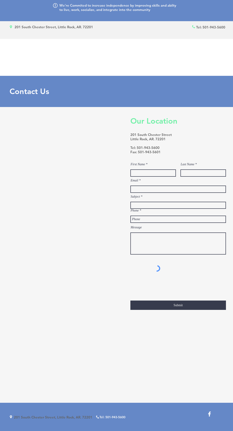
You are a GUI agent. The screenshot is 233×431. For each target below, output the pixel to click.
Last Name (187, 164)
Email (134, 180)
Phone (135, 210)
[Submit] (178, 305)
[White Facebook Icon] (209, 414)
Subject (135, 196)
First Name (138, 164)
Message (136, 227)
